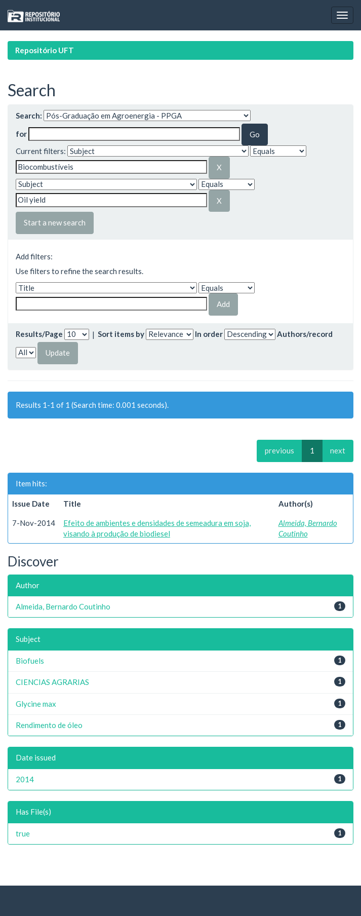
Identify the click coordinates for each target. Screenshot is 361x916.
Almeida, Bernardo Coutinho (63, 606)
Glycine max (36, 703)
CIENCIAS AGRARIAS (52, 681)
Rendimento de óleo (49, 725)
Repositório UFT (44, 50)
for (21, 133)
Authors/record (305, 333)
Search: (29, 115)
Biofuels (30, 660)
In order (209, 333)
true (23, 833)
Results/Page (39, 333)
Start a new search (55, 222)
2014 (25, 779)
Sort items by (121, 333)
